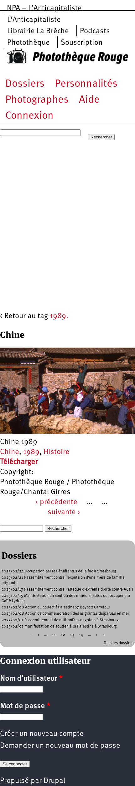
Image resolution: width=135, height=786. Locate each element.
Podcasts (95, 31)
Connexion (29, 116)
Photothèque (28, 43)
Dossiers (24, 84)
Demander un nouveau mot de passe (60, 746)
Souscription (81, 43)
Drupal (54, 781)
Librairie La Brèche (38, 31)
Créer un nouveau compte (42, 734)
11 (54, 635)
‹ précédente (56, 502)
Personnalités (86, 84)
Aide (89, 100)
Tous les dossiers (118, 643)
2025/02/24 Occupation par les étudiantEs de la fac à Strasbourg (59, 571)
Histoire (57, 452)
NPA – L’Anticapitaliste (44, 8)
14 (81, 635)
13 (72, 635)
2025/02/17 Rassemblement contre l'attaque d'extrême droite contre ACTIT (67, 589)
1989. (59, 316)
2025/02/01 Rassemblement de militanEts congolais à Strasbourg (60, 620)
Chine (9, 452)
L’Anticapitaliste (34, 20)
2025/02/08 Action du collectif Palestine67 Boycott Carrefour (56, 607)
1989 (31, 452)
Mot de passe (25, 706)
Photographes (37, 100)
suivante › (64, 512)
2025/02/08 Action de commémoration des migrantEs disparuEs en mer (65, 614)
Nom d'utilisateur (31, 679)
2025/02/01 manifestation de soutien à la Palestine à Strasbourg (59, 626)
